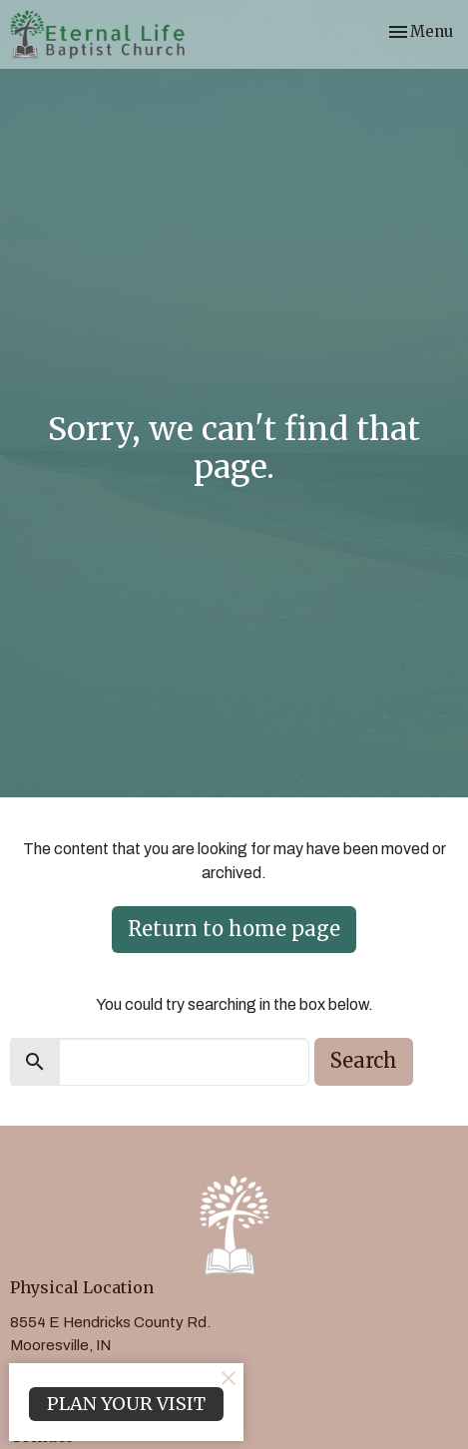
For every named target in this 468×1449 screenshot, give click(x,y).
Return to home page (234, 928)
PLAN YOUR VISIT (126, 1403)
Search (363, 1060)
